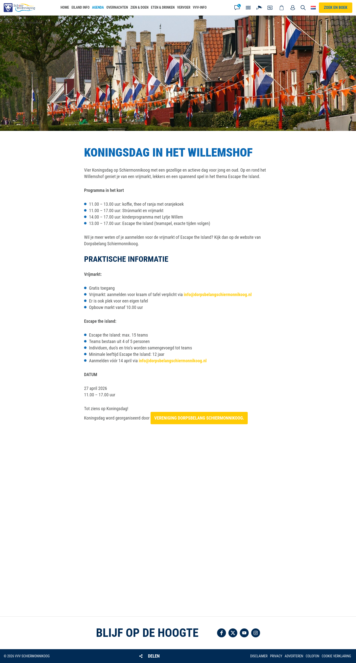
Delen (153, 656)
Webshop (282, 8)
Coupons (270, 8)
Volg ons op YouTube (244, 632)
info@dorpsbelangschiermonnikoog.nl (218, 294)
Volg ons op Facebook (221, 632)
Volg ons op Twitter (232, 632)
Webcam (259, 8)
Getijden (248, 8)
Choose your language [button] (313, 8)
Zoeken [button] (303, 8)
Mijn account (293, 8)
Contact (237, 8)
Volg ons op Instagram (255, 632)
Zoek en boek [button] (335, 7)
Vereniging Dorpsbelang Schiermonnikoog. (199, 418)
